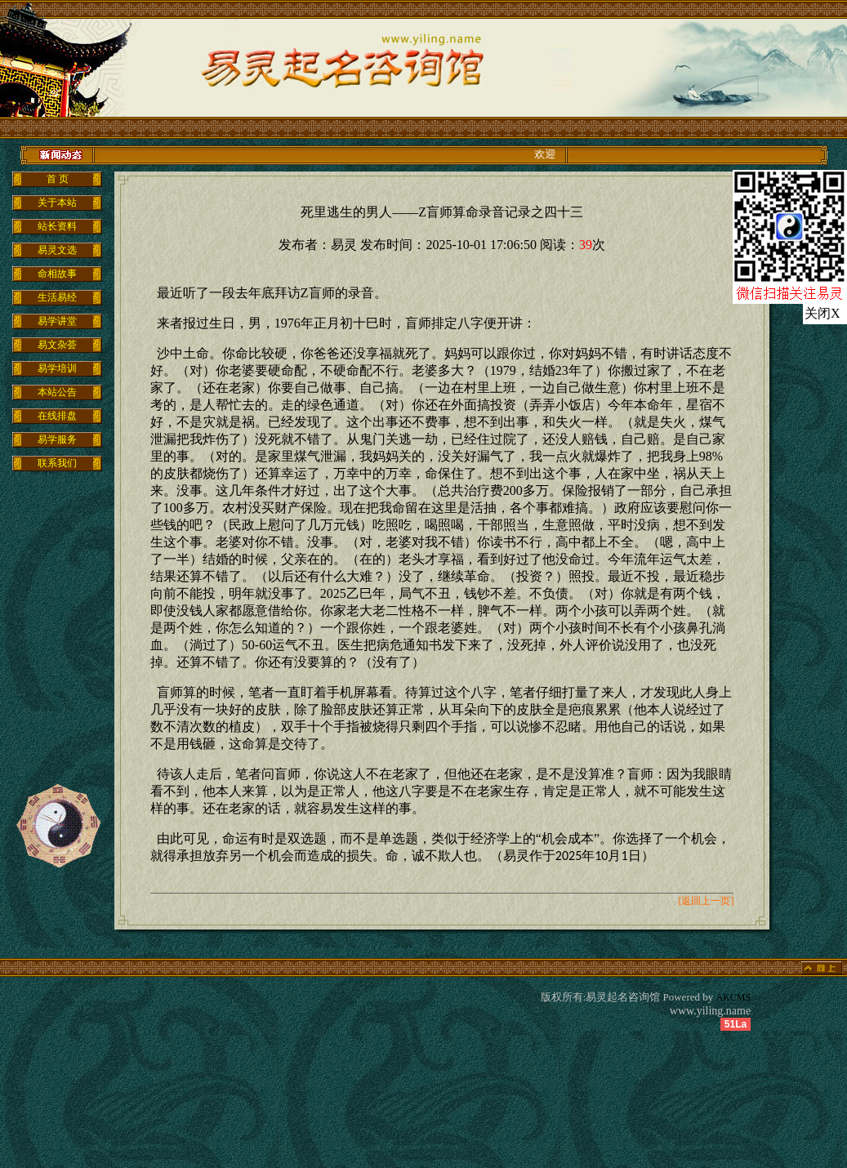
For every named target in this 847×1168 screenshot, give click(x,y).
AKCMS (733, 997)
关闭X (822, 313)
